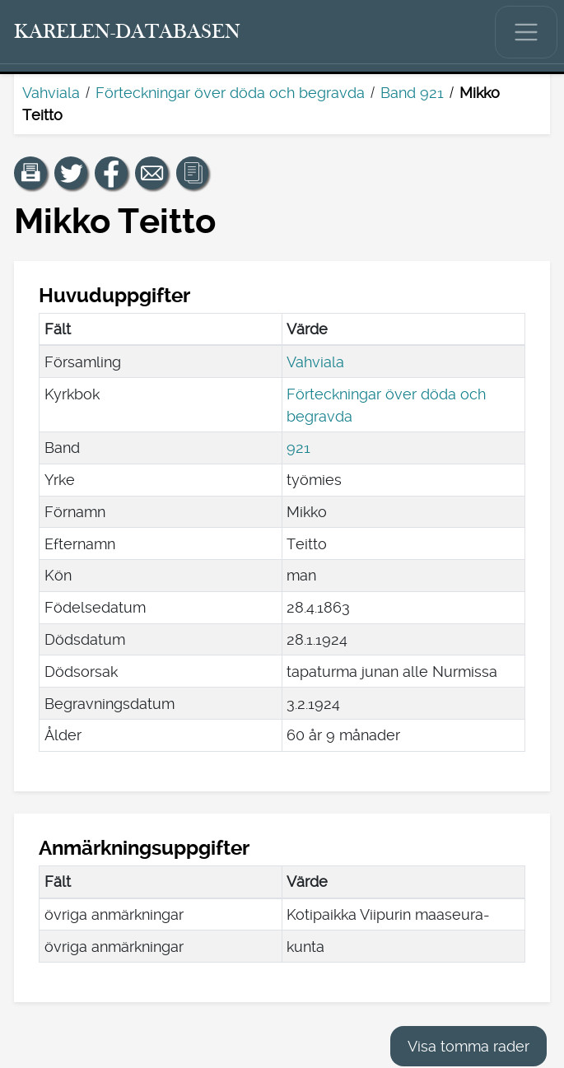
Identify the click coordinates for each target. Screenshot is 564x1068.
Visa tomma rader (468, 1046)
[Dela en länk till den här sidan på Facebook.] (111, 172)
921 (298, 447)
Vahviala (51, 92)
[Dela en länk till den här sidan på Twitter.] (70, 172)
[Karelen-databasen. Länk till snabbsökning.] (127, 32)
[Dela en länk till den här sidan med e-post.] (151, 172)
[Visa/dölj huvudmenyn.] (526, 32)
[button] (30, 172)
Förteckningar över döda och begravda (230, 92)
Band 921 (412, 92)
